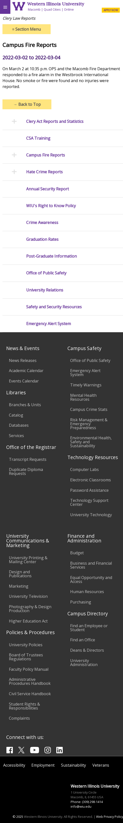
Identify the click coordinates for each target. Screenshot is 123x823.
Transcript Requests (27, 459)
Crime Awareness (42, 222)
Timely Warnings (86, 385)
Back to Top (27, 104)
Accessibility (14, 765)
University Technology (91, 514)
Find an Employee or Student (89, 627)
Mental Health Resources (83, 397)
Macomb (34, 9)
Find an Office (82, 640)
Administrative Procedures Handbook (30, 681)
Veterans (100, 765)
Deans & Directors (87, 650)
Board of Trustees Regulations (26, 657)
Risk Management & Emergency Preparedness (88, 423)
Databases (19, 425)
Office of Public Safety (46, 273)
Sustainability (73, 765)
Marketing (18, 586)
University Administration (84, 662)
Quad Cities (52, 9)
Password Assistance (89, 490)
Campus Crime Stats (88, 409)
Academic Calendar (26, 370)
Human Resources (87, 591)
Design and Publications (20, 573)
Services (16, 435)
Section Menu (26, 29)
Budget (77, 553)
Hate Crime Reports (44, 172)
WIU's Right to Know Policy (51, 205)
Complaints (19, 718)
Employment (43, 765)
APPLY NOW (111, 10)
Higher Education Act (28, 621)
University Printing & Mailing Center (28, 559)
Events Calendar (24, 381)
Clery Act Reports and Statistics (54, 121)
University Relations (44, 290)
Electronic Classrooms (90, 480)
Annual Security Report (47, 189)
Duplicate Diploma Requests (26, 471)
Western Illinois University (55, 4)
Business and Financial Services (91, 565)
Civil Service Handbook (30, 693)
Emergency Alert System (48, 323)
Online (69, 9)
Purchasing (80, 602)
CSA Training (38, 138)
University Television (28, 596)
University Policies (25, 644)
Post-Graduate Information (51, 256)
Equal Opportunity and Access (91, 579)
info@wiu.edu (81, 806)
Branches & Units (25, 404)
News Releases (23, 360)
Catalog (16, 415)
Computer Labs (84, 469)
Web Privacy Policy (109, 816)
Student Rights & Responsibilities (24, 706)
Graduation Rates (42, 239)
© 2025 (18, 816)
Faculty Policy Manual (28, 669)
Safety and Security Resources (54, 307)
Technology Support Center (89, 502)
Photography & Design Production (30, 608)
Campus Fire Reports (45, 155)
